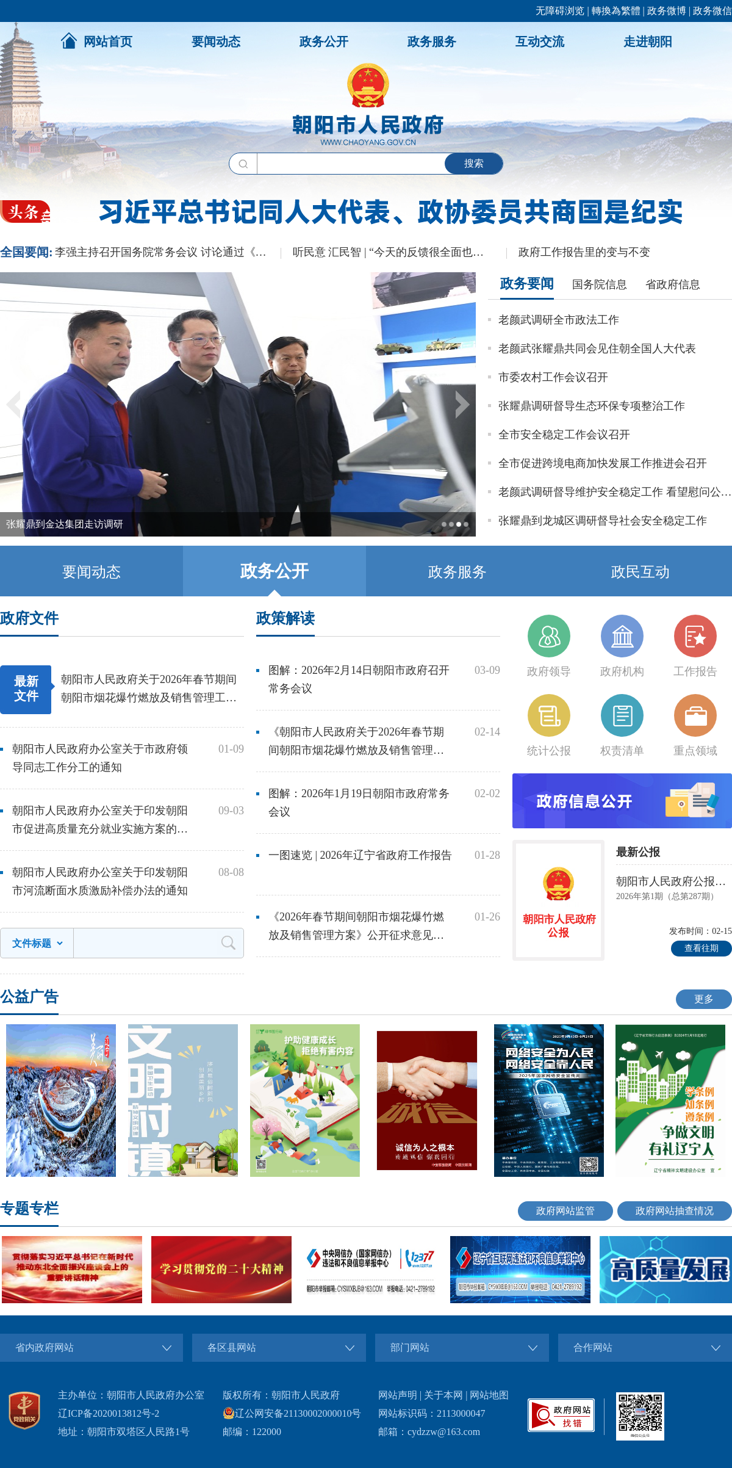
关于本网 (443, 1395)
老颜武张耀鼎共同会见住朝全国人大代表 (597, 348)
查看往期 (701, 948)
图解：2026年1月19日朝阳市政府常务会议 (359, 802)
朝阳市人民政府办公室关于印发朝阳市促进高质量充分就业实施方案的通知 (100, 821)
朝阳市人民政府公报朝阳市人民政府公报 (674, 881)
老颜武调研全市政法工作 (558, 320)
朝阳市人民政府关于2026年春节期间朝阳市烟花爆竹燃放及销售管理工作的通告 (149, 690)
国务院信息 (599, 284)
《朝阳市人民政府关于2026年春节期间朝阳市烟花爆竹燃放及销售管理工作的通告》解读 (356, 742)
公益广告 (29, 997)
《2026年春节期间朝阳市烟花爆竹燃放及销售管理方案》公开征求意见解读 (356, 927)
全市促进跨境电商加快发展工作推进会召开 (602, 463)
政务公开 (324, 41)
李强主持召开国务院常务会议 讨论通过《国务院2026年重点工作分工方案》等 (168, 252)
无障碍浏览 (560, 10)
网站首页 (96, 40)
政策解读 (285, 618)
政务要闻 (527, 283)
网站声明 (397, 1395)
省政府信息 (672, 284)
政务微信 (712, 10)
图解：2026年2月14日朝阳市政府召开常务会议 (359, 679)
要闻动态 (216, 41)
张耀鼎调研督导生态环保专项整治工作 (591, 406)
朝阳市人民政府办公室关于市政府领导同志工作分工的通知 (100, 758)
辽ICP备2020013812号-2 (108, 1413)
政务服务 (431, 41)
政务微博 (666, 10)
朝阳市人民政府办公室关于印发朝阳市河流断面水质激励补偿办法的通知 (100, 881)
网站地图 (489, 1395)
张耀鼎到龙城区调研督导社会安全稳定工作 (602, 521)
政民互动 (640, 572)
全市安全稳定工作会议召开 (564, 434)
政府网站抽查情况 (675, 1211)
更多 (704, 999)
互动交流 (539, 41)
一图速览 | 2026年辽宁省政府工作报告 (360, 855)
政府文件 (29, 618)
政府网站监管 (565, 1211)
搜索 (474, 163)
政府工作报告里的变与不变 (584, 252)
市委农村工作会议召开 (553, 377)
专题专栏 (29, 1209)
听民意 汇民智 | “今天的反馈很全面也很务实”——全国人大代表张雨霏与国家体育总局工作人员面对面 (399, 252)
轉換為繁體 (616, 10)
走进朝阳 (647, 41)
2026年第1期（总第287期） (667, 896)
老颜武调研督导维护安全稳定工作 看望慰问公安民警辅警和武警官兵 (615, 492)
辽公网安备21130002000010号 (292, 1413)
